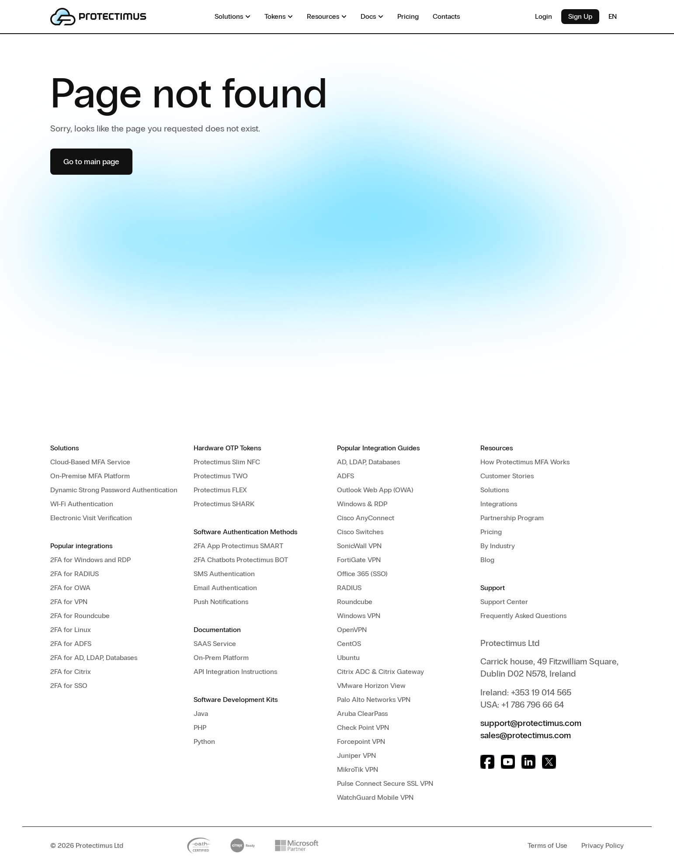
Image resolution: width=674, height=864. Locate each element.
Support (492, 588)
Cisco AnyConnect (365, 518)
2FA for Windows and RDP (90, 560)
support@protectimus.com (530, 723)
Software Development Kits (236, 699)
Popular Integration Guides (378, 448)
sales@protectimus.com (525, 735)
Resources (496, 448)
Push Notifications (221, 602)
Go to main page (91, 161)
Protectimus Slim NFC (227, 462)
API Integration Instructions (235, 671)
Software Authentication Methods (245, 532)
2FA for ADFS (70, 643)
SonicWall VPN (359, 546)
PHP (200, 727)
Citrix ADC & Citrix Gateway (380, 671)
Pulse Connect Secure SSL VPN (385, 783)
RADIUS (349, 588)
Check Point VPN (363, 727)
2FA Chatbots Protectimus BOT (241, 560)
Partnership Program (512, 518)
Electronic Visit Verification (91, 518)
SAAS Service (215, 643)
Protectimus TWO (221, 476)
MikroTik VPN (357, 769)
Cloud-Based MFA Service (90, 462)
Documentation (217, 630)
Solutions (64, 448)
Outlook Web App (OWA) (375, 490)
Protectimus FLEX (220, 490)
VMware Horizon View (371, 685)
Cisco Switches (360, 532)
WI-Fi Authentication (81, 504)
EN (616, 16)
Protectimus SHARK (224, 504)
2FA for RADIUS (74, 574)
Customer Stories (507, 476)
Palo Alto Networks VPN (373, 699)
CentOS (349, 643)
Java (201, 713)
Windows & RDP (362, 504)
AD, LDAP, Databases (368, 462)
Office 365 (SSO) (362, 574)
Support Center (504, 602)
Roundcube (354, 602)
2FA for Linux (70, 630)
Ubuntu (348, 657)
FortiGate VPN (359, 560)
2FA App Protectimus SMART (238, 546)
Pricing (491, 532)
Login (543, 16)
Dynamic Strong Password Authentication (113, 490)
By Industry (497, 546)
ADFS (345, 476)
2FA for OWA (70, 588)
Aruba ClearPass (362, 713)
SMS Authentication (224, 574)
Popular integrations (81, 546)
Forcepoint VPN (361, 741)
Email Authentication (225, 588)
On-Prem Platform (221, 657)
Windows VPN (358, 616)
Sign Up (580, 16)
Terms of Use (547, 845)
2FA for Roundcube (80, 616)
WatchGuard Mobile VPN (375, 797)
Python (204, 741)
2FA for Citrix (70, 671)
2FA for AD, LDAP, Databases (93, 657)
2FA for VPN (68, 602)
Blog (487, 560)
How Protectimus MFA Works (525, 462)
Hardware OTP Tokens (227, 448)
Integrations (498, 504)
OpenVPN (352, 630)
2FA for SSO (68, 685)
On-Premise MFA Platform (90, 476)
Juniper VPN (356, 755)
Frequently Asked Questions (523, 616)
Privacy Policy (602, 845)
